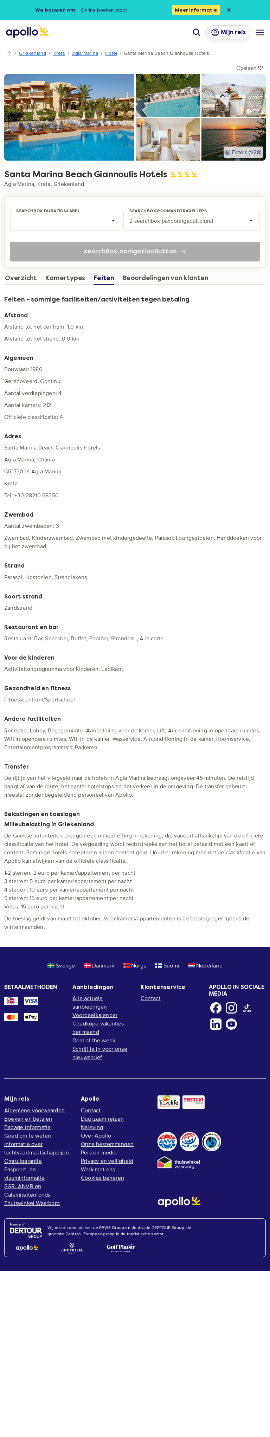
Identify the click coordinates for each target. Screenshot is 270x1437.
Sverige (61, 965)
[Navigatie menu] (260, 32)
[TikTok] (247, 1008)
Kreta (59, 53)
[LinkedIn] (216, 1024)
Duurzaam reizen (102, 1118)
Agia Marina (85, 53)
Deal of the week (93, 1040)
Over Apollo (96, 1135)
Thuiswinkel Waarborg (32, 1203)
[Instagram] (231, 1008)
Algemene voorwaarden (34, 1110)
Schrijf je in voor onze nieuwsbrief (100, 1053)
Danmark (99, 965)
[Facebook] (216, 1008)
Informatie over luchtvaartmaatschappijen (36, 1148)
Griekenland (32, 53)
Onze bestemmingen (107, 1144)
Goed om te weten (27, 1135)
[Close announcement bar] (229, 10)
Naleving (92, 1127)
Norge (135, 965)
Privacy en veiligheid (107, 1161)
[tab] (22, 279)
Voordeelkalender (94, 1015)
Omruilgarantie (23, 1161)
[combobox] (66, 221)
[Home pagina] (27, 32)
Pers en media (99, 1152)
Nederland (205, 965)
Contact (150, 998)
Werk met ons (98, 1169)
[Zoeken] (196, 32)
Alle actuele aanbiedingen (89, 1002)
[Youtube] (231, 1024)
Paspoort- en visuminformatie (24, 1173)
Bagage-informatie (27, 1127)
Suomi (167, 965)
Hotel (111, 53)
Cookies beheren (102, 1177)
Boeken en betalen (28, 1118)
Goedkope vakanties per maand (98, 1027)
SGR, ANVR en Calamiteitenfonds (27, 1190)
